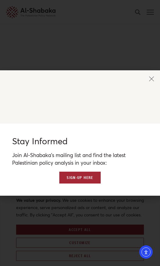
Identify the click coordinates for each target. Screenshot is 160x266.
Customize (79, 242)
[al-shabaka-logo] (22, 12)
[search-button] (138, 12)
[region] (80, 226)
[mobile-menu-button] (150, 12)
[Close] (156, 189)
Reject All (80, 255)
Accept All (80, 229)
